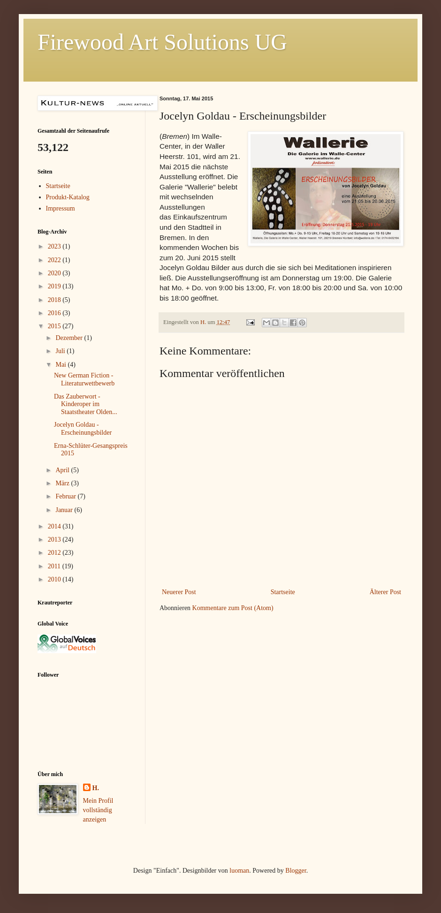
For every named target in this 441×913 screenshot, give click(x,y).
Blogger (295, 870)
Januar (64, 509)
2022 (55, 260)
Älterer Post (385, 592)
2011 (55, 566)
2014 (55, 526)
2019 (55, 286)
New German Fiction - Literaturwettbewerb (84, 379)
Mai (61, 364)
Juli (61, 351)
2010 (55, 579)
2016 (55, 313)
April (63, 470)
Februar (66, 496)
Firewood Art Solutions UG (162, 42)
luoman (239, 870)
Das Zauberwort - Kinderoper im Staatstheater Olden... (85, 404)
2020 (55, 273)
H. (95, 788)
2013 (55, 539)
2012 (55, 552)
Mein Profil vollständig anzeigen (98, 809)
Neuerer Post (179, 592)
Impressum (60, 208)
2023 (55, 246)
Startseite (283, 592)
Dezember (69, 337)
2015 (55, 326)
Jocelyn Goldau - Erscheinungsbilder (83, 428)
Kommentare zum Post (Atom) (233, 607)
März (63, 483)
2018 (55, 299)
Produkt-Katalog (68, 197)
